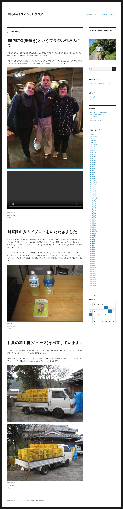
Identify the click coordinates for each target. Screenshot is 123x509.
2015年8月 (93, 246)
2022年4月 (93, 156)
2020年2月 (93, 194)
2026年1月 (93, 134)
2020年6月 (93, 190)
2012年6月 (93, 286)
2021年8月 (93, 168)
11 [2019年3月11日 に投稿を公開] (90, 314)
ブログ (9, 217)
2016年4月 (93, 238)
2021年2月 (93, 176)
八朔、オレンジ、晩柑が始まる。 (99, 112)
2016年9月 (93, 234)
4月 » (110, 325)
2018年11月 (93, 210)
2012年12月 (93, 278)
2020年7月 (93, 188)
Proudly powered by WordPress (34, 501)
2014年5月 (93, 260)
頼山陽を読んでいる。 (96, 120)
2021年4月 (93, 172)
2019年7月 (93, 200)
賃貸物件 (89, 15)
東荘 (96, 15)
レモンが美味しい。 (95, 116)
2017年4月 (93, 228)
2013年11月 (93, 268)
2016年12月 (93, 232)
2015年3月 (93, 254)
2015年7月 (93, 248)
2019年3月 (93, 206)
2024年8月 (93, 140)
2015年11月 (93, 242)
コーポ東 (104, 15)
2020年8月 (93, 186)
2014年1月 (93, 266)
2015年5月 (93, 252)
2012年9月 (93, 280)
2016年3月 (93, 240)
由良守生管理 (11, 212)
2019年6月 (93, 202)
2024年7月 (93, 142)
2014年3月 (93, 264)
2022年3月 (93, 158)
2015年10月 (93, 244)
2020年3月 (93, 192)
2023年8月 (93, 146)
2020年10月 (93, 182)
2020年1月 (93, 196)
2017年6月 (93, 226)
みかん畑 (92, 97)
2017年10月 (93, 222)
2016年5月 (93, 236)
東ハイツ (113, 15)
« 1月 (94, 325)
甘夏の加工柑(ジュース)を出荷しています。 (45, 342)
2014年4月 (93, 262)
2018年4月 (93, 218)
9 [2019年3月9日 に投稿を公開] (109, 311)
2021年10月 (93, 164)
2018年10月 (93, 212)
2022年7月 (93, 154)
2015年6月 (93, 250)
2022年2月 (93, 160)
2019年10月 (93, 198)
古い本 (92, 118)
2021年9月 (93, 166)
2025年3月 (93, 138)
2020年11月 (93, 180)
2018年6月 (93, 214)
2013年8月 (93, 272)
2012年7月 (93, 284)
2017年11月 (93, 220)
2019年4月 (93, 204)
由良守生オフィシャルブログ (25, 14)
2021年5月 (93, 170)
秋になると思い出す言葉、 (97, 114)
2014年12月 (93, 256)
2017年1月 (93, 230)
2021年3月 (93, 174)
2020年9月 (93, 184)
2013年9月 (93, 270)
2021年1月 (93, 178)
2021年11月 (93, 162)
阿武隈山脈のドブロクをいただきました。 (44, 231)
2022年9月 (93, 152)
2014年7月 (93, 258)
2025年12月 (93, 136)
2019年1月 (93, 208)
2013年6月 (93, 276)
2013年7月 (93, 274)
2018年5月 (93, 216)
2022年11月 (93, 150)
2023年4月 (93, 148)
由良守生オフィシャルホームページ (100, 83)
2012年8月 (93, 282)
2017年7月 (93, 224)
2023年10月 (93, 144)
